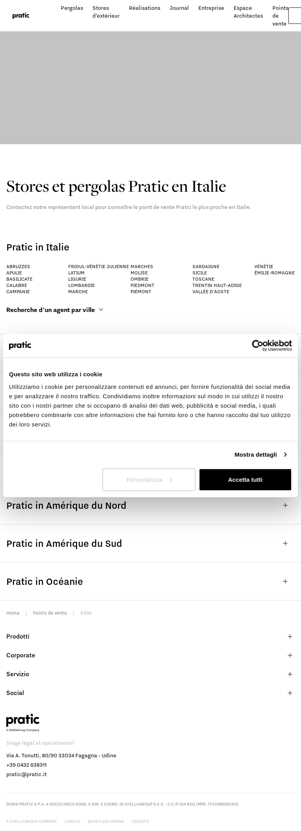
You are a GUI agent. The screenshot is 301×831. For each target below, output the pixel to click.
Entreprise (211, 7)
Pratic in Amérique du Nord (150, 505)
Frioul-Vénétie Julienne (98, 266)
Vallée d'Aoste (210, 291)
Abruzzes (18, 266)
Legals (72, 821)
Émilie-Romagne (274, 273)
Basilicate (19, 279)
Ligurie (77, 279)
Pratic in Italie (37, 247)
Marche (78, 291)
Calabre (16, 285)
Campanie (18, 291)
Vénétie (263, 266)
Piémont (141, 291)
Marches (142, 266)
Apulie (14, 273)
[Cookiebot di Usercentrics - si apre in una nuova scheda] (257, 346)
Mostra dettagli (255, 454)
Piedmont (142, 285)
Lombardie (81, 285)
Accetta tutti (245, 479)
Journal (179, 7)
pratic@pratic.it (26, 774)
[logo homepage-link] (21, 16)
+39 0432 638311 (26, 764)
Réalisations (144, 7)
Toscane (203, 279)
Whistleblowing (105, 821)
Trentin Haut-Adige (217, 285)
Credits (140, 821)
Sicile (199, 273)
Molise (139, 273)
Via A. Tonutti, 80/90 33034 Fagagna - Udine (61, 755)
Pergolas (72, 7)
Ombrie (140, 279)
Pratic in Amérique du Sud (150, 543)
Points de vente (50, 613)
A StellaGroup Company (31, 821)
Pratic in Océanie (150, 581)
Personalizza (149, 479)
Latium (76, 273)
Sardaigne (205, 266)
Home (13, 613)
